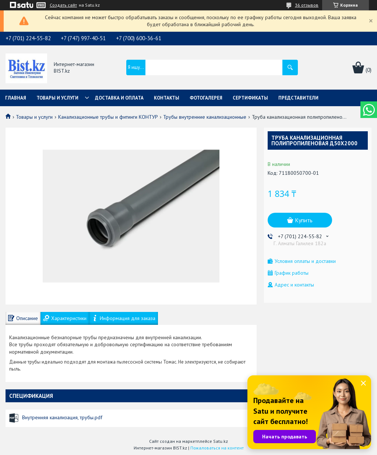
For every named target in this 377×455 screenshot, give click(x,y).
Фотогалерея (206, 98)
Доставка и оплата (119, 98)
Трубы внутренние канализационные (204, 117)
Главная (15, 98)
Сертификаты (250, 98)
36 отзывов (306, 5)
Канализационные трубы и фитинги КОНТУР (108, 117)
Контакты (166, 98)
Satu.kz (220, 441)
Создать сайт (63, 5)
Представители (298, 98)
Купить (304, 220)
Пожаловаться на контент (217, 448)
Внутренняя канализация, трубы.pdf (62, 417)
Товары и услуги (57, 98)
